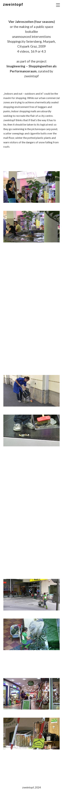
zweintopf (13, 4)
